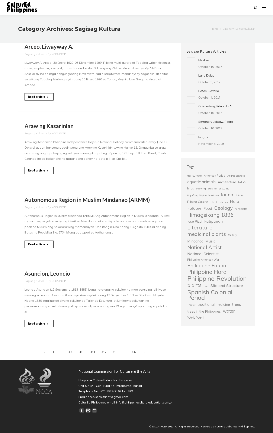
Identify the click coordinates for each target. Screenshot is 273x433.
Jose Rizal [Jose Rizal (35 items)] (194, 221)
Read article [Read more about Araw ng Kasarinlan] (38, 170)
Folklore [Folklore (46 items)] (194, 208)
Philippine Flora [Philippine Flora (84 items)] (207, 272)
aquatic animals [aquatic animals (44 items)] (201, 181)
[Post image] (191, 61)
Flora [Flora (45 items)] (234, 201)
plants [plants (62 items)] (194, 285)
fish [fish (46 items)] (213, 201)
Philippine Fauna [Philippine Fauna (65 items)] (206, 265)
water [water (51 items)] (229, 311)
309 (70, 352)
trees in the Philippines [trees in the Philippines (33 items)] (204, 311)
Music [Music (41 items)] (210, 241)
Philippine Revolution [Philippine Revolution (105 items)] (217, 278)
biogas (203, 137)
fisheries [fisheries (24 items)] (223, 202)
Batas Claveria (208, 91)
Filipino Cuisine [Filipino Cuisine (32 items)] (197, 202)
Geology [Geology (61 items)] (223, 208)
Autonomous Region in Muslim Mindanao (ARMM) (87, 199)
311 (92, 352)
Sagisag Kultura (35, 54)
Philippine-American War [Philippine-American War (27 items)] (203, 259)
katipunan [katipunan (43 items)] (213, 221)
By (57, 54)
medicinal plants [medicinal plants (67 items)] (206, 234)
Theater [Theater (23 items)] (191, 304)
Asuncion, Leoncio (47, 273)
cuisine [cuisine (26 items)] (212, 188)
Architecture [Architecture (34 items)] (227, 182)
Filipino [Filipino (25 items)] (239, 195)
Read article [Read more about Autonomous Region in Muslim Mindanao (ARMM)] (38, 244)
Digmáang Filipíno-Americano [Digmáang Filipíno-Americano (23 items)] (203, 195)
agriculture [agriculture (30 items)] (194, 175)
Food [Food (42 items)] (207, 208)
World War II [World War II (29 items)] (195, 317)
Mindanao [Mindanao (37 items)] (195, 241)
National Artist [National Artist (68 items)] (204, 247)
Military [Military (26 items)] (232, 234)
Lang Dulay (206, 75)
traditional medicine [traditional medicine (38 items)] (213, 304)
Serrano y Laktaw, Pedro (215, 122)
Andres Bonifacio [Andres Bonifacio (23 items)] (236, 175)
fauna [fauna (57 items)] (227, 194)
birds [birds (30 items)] (190, 188)
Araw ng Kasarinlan (49, 126)
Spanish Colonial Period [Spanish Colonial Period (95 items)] (209, 294)
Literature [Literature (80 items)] (199, 227)
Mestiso (203, 60)
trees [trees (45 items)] (236, 304)
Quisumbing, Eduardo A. (215, 106)
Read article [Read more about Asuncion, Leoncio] (38, 323)
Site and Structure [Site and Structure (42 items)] (227, 285)
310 (81, 352)
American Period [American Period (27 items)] (214, 175)
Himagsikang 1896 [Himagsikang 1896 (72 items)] (210, 215)
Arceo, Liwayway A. (49, 46)
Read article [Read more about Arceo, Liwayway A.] (38, 96)
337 (133, 352)
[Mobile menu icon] (264, 7)
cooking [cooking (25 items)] (201, 188)
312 (103, 352)
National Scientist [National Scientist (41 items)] (203, 253)
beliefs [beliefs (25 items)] (242, 182)
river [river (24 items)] (206, 286)
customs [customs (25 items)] (224, 188)
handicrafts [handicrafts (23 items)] (241, 208)
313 (115, 352)
